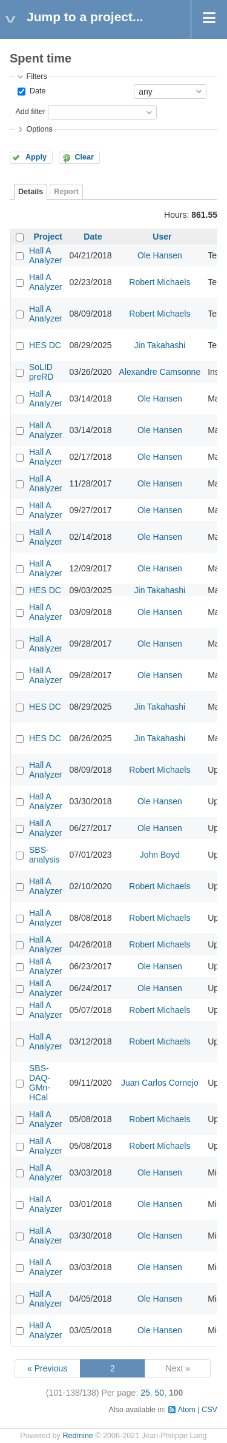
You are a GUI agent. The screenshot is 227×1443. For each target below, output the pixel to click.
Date (36, 91)
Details (30, 191)
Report (66, 191)
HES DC (45, 345)
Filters (36, 76)
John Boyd (160, 854)
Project (48, 236)
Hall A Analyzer (45, 255)
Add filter (30, 111)
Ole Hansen (159, 255)
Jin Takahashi (160, 345)
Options (39, 129)
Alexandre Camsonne (160, 372)
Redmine (77, 1435)
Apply (36, 157)
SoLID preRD (41, 372)
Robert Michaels (159, 282)
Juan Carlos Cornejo (160, 1083)
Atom (186, 1409)
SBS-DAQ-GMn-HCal (39, 1082)
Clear (84, 157)
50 (160, 1393)
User (162, 236)
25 (145, 1393)
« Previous (47, 1368)
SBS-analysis (44, 854)
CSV (209, 1409)
